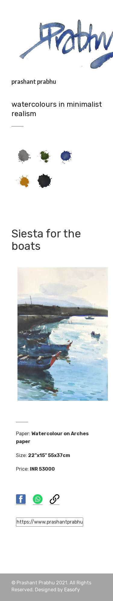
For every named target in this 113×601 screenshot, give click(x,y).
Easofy (72, 590)
